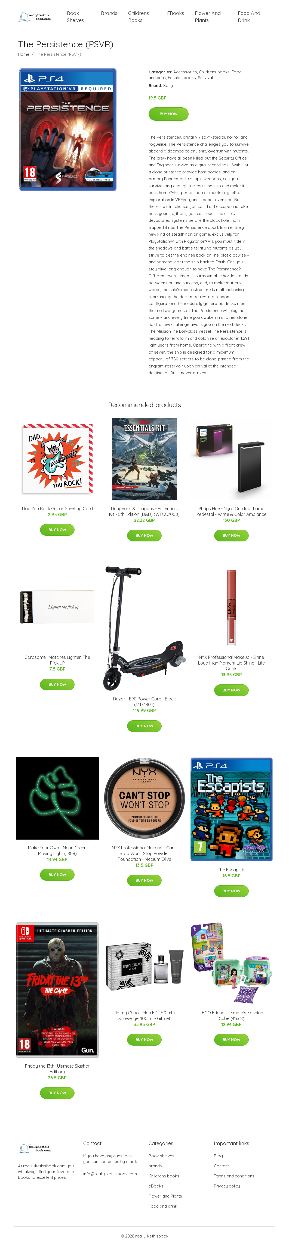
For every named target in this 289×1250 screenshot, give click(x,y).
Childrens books (138, 19)
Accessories (185, 76)
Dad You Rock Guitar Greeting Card (57, 513)
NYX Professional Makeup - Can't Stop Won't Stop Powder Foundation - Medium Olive (144, 858)
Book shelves (75, 19)
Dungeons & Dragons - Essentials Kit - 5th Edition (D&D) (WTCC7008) (144, 516)
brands (109, 16)
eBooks (175, 16)
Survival (205, 82)
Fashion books (182, 82)
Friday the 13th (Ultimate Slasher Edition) (57, 1073)
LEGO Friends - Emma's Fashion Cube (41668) (231, 1020)
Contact (221, 1170)
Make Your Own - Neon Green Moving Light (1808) (57, 855)
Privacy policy (227, 1190)
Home (23, 58)
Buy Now (168, 118)
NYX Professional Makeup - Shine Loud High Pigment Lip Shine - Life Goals (231, 667)
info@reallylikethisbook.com (110, 1178)
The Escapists (231, 874)
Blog (218, 1160)
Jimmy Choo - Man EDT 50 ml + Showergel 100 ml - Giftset (144, 1020)
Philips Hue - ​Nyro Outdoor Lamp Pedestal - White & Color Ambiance (231, 516)
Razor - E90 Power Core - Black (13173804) (144, 706)
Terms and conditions (234, 1180)
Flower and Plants (208, 19)
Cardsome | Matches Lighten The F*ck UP (57, 665)
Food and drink (249, 19)
